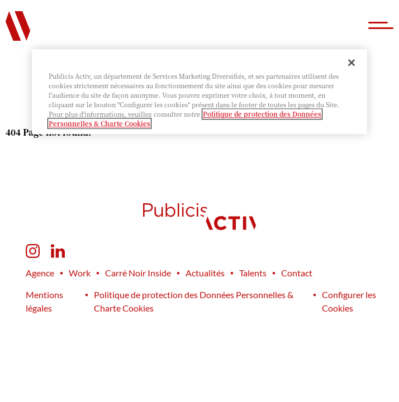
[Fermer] (351, 62)
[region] (199, 91)
